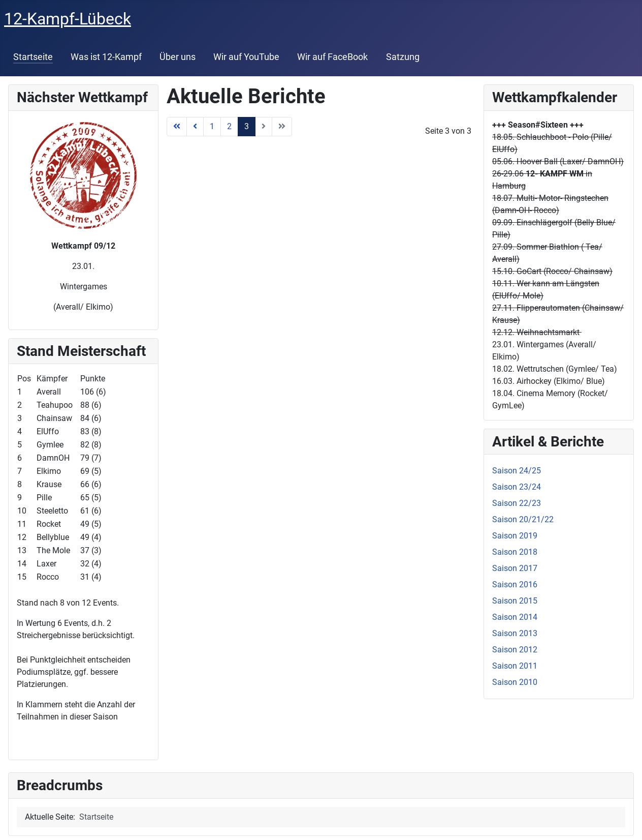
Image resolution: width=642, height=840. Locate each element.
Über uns (177, 57)
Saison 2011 (514, 666)
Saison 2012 (514, 649)
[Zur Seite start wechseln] (177, 126)
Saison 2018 (514, 552)
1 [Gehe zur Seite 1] (212, 126)
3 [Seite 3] (246, 126)
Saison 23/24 (516, 487)
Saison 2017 (514, 568)
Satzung (403, 57)
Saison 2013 (514, 633)
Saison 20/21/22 (523, 519)
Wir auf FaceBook (332, 57)
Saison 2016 (514, 584)
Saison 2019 (514, 536)
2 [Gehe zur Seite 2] (229, 126)
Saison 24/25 (516, 470)
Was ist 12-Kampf (106, 57)
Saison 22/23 (516, 503)
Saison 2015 (514, 601)
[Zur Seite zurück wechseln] (195, 126)
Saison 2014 (514, 617)
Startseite (33, 57)
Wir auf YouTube (246, 57)
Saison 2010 (514, 682)
